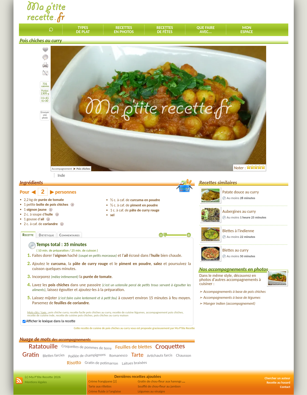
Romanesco (118, 355)
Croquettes (170, 346)
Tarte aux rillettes (100, 386)
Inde (61, 175)
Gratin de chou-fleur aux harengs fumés (164, 381)
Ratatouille (43, 346)
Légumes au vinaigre (151, 391)
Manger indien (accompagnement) (229, 303)
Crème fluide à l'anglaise (105, 391)
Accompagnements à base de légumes (231, 297)
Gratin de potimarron (101, 363)
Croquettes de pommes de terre (86, 347)
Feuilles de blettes (133, 346)
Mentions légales (36, 382)
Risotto (74, 362)
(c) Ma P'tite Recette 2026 (43, 377)
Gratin (30, 354)
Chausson (183, 355)
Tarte (137, 355)
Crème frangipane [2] (103, 381)
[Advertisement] (205, 11)
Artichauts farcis (160, 355)
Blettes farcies (54, 355)
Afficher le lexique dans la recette (49, 321)
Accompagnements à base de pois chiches (234, 291)
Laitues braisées (134, 363)
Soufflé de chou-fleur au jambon (159, 386)
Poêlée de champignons (87, 355)
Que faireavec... (206, 29)
